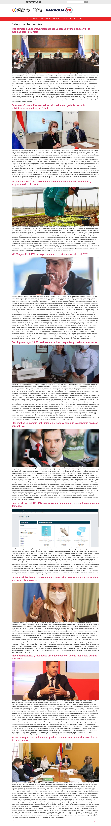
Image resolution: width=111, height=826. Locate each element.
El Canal (35, 18)
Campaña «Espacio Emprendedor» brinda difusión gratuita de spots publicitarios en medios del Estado (48, 107)
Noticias (73, 18)
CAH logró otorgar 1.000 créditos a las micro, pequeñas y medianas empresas (54, 342)
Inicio (28, 18)
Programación (45, 18)
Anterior (14, 821)
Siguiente (96, 821)
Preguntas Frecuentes (60, 18)
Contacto (81, 18)
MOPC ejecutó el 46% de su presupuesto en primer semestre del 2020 (50, 254)
